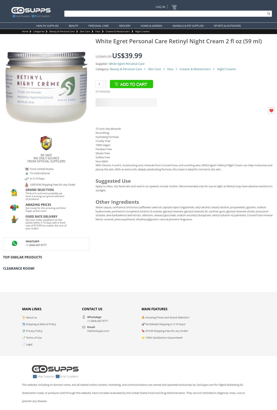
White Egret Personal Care (127, 64)
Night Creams (142, 31)
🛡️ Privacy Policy (32, 331)
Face (97, 31)
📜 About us (29, 317)
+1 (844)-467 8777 (36, 245)
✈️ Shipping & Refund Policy (39, 324)
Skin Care (85, 31)
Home (25, 31)
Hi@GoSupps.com (98, 331)
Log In (160, 7)
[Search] (167, 14)
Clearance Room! (19, 268)
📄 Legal (27, 344)
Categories (39, 31)
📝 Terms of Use (32, 337)
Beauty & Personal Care (62, 31)
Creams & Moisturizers (118, 31)
